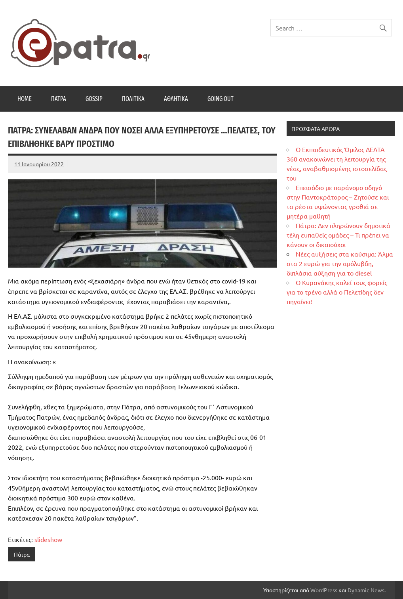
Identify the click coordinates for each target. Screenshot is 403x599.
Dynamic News (366, 589)
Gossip (94, 99)
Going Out (220, 99)
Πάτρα (58, 99)
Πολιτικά (133, 99)
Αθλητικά (176, 99)
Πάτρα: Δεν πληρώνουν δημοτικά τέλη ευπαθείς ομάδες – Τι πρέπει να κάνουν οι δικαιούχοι (338, 234)
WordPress (323, 589)
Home (24, 99)
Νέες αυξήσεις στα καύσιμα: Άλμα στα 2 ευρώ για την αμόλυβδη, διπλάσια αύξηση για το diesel (340, 263)
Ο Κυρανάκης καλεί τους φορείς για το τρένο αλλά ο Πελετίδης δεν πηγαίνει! (337, 291)
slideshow (48, 539)
